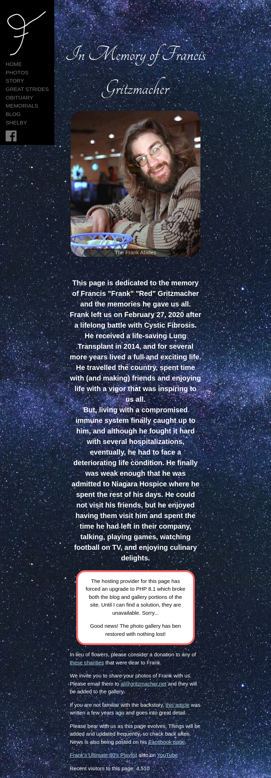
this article (177, 705)
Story (15, 81)
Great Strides (27, 89)
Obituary (19, 98)
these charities (87, 662)
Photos (17, 72)
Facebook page (166, 742)
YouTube (167, 755)
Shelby (16, 123)
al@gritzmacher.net (143, 684)
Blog (13, 114)
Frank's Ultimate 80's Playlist (103, 755)
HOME (14, 64)
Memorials (22, 106)
